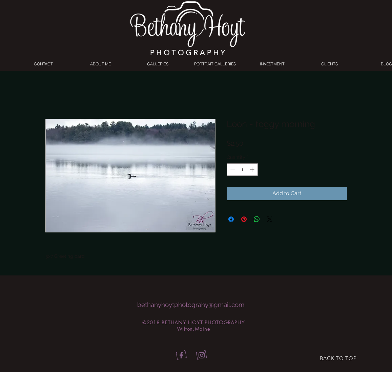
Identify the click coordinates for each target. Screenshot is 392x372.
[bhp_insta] (201, 356)
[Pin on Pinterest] (244, 219)
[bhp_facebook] (180, 356)
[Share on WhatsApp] (257, 219)
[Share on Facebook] (231, 219)
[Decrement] (232, 169)
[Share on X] (270, 219)
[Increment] (252, 169)
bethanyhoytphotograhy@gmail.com (190, 304)
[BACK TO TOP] (338, 358)
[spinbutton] (242, 169)
